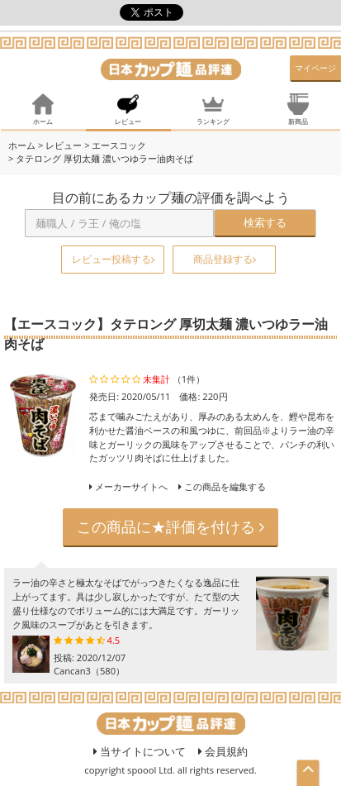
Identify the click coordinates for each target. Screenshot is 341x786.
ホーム (22, 145)
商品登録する (224, 259)
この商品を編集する (222, 486)
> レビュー (60, 145)
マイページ (315, 68)
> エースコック (115, 145)
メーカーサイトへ (131, 486)
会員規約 (223, 751)
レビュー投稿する (113, 259)
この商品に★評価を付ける (170, 526)
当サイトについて (139, 751)
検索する (265, 222)
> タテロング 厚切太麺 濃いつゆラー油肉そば (100, 158)
